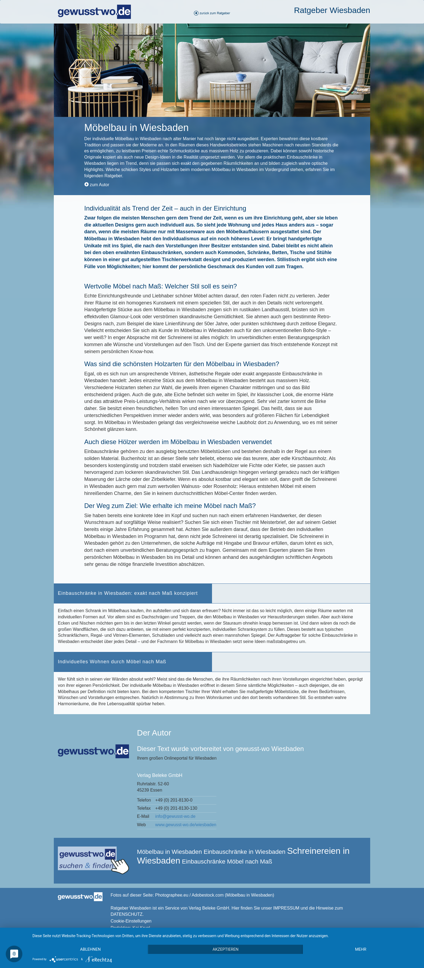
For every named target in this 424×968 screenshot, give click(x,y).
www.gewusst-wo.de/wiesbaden (185, 824)
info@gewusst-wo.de (175, 816)
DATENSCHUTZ (127, 914)
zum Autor (96, 184)
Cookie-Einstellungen (131, 921)
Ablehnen (90, 949)
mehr (360, 949)
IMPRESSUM (286, 908)
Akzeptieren (226, 949)
